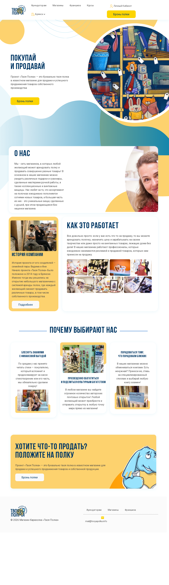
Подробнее (25, 304)
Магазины (58, 5)
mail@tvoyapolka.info (96, 521)
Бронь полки (121, 14)
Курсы (90, 5)
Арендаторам (38, 5)
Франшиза (75, 5)
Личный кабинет (121, 6)
